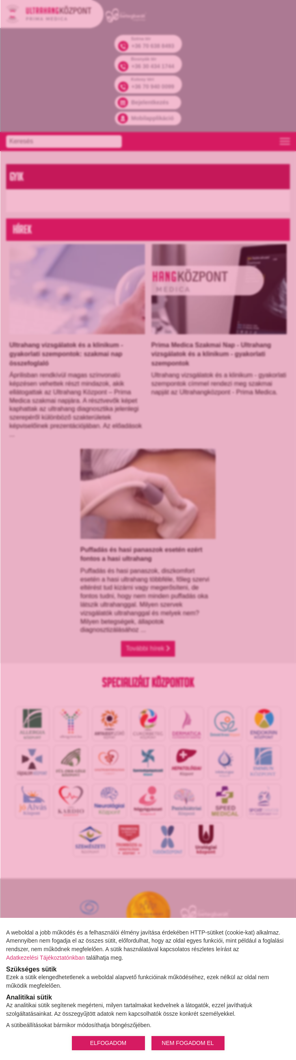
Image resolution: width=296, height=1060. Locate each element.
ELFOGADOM (108, 1043)
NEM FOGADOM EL (188, 1043)
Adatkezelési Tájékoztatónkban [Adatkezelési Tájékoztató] (45, 957)
